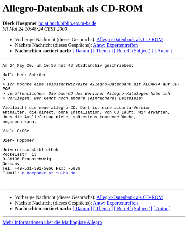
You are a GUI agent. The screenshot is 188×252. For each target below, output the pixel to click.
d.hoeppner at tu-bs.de (48, 195)
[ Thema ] (103, 50)
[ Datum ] (82, 50)
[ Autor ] (163, 50)
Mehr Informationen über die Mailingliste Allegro (52, 246)
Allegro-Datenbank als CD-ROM (129, 39)
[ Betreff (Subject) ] (133, 50)
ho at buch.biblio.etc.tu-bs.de (67, 23)
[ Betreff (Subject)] (133, 232)
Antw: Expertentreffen (115, 45)
